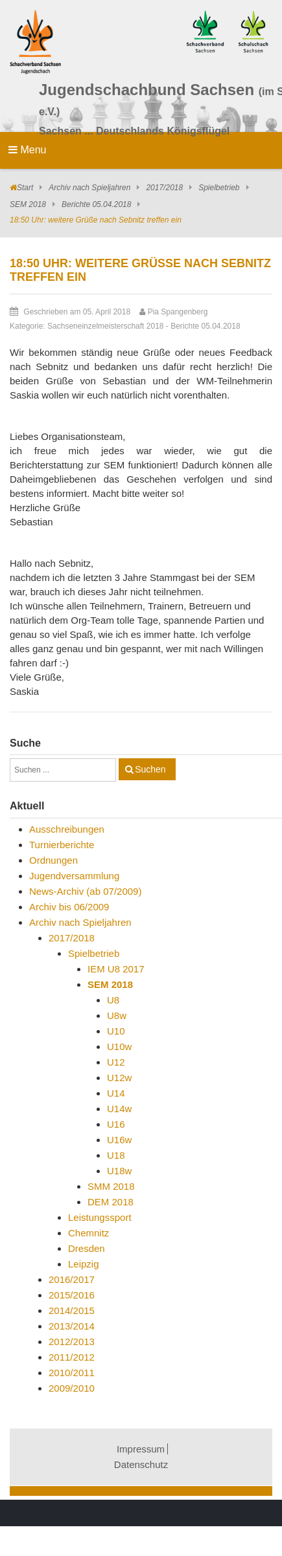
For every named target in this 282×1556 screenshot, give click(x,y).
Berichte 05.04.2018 (96, 204)
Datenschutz (141, 1464)
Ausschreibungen (66, 829)
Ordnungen (53, 860)
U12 (116, 1062)
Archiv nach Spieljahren (89, 187)
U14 (116, 1093)
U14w (119, 1108)
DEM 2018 (111, 1201)
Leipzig (83, 1263)
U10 (116, 1030)
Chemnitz (88, 1232)
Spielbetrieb (218, 187)
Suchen (150, 769)
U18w (119, 1170)
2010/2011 (72, 1372)
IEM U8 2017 (116, 968)
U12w (119, 1077)
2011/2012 (72, 1357)
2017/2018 (164, 187)
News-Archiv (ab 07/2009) (85, 891)
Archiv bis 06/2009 (69, 906)
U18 (116, 1155)
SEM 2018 (28, 204)
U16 (116, 1124)
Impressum (141, 1448)
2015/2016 (72, 1294)
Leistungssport (100, 1217)
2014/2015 (72, 1310)
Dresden (86, 1248)
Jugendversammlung (74, 875)
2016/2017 (72, 1279)
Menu (27, 149)
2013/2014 (72, 1325)
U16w (119, 1139)
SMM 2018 (111, 1186)
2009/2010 (72, 1388)
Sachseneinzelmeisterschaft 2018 (105, 326)
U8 (113, 999)
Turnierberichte (61, 844)
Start (25, 187)
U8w (116, 1015)
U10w (119, 1046)
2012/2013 (72, 1341)
